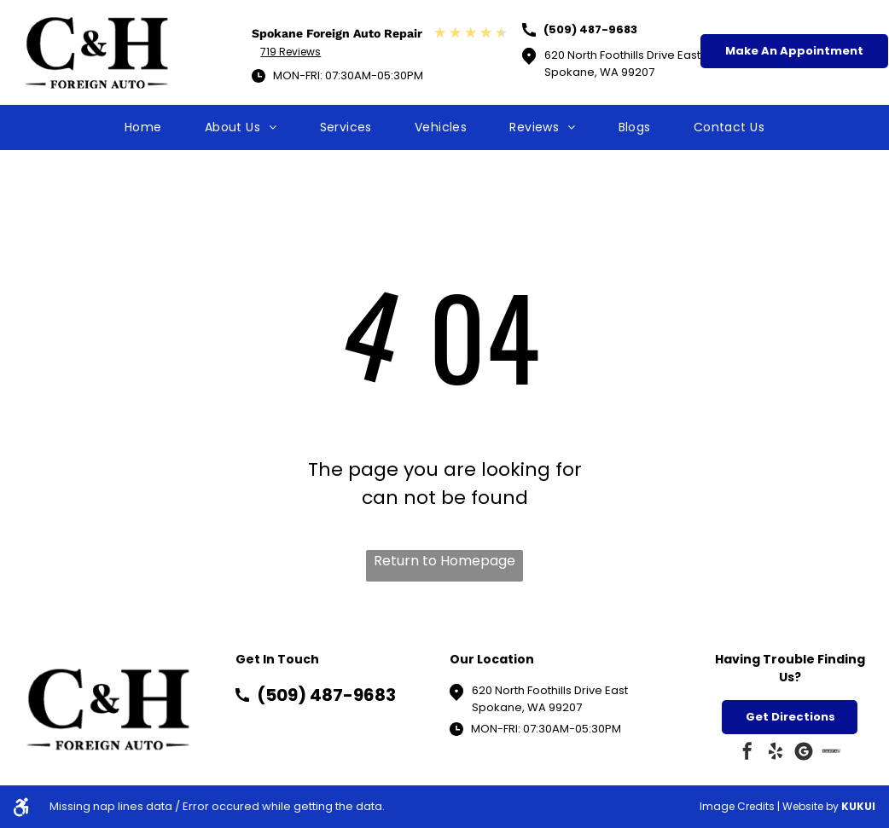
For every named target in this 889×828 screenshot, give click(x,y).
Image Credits (737, 806)
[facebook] (747, 753)
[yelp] (775, 753)
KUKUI (858, 806)
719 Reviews (290, 51)
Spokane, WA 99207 (527, 707)
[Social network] (832, 753)
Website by (810, 806)
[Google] (803, 753)
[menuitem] (143, 127)
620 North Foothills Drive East (550, 690)
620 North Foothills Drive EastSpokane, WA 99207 (622, 63)
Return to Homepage (444, 560)
